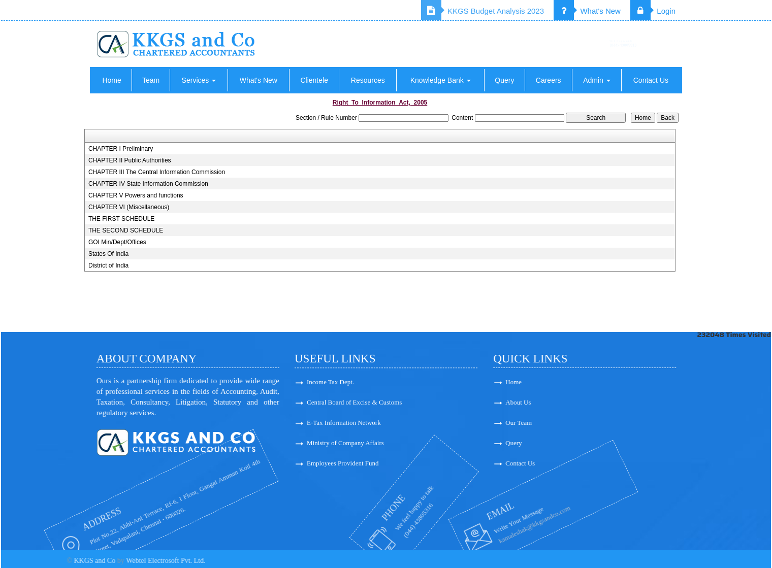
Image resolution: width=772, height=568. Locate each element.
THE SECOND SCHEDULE (125, 230)
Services (199, 80)
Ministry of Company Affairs (345, 447)
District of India (108, 265)
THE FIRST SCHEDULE (121, 218)
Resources (368, 80)
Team (150, 80)
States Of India (108, 253)
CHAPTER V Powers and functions (135, 195)
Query (504, 80)
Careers (548, 80)
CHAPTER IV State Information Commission (148, 183)
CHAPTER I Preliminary (120, 148)
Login (653, 11)
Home (111, 80)
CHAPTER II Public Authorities (129, 160)
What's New (587, 11)
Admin (596, 80)
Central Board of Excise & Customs (354, 407)
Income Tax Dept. (330, 386)
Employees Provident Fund (343, 468)
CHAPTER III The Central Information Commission (156, 172)
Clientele (314, 80)
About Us (552, 402)
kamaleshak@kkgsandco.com (488, 524)
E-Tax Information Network (344, 427)
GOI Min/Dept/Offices (117, 242)
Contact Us (650, 80)
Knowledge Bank (440, 80)
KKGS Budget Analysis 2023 (482, 11)
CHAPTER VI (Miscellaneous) (128, 207)
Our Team (552, 422)
